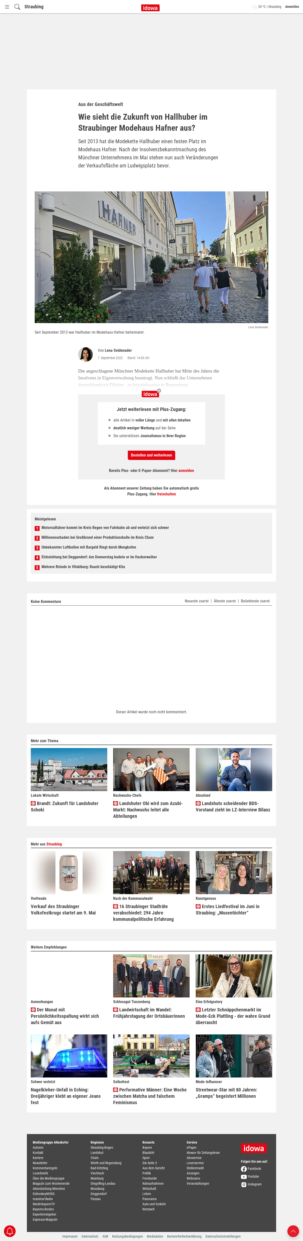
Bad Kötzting (99, 1168)
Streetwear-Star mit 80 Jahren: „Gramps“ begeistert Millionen (226, 1093)
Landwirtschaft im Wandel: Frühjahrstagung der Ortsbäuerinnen (149, 1013)
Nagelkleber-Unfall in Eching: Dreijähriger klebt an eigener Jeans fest (66, 1096)
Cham (95, 1158)
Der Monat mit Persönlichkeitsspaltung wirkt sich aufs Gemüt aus (65, 1016)
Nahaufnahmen (153, 1183)
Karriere (38, 1158)
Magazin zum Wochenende (51, 1183)
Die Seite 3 (149, 1163)
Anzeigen (193, 1173)
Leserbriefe (40, 1173)
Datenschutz (90, 1236)
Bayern (147, 1147)
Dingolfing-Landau (103, 1183)
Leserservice (195, 1163)
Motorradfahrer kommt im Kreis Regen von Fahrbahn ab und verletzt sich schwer (105, 527)
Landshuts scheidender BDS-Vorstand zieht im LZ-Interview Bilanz (233, 806)
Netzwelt (148, 1209)
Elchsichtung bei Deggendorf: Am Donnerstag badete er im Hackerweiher (99, 557)
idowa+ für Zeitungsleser (203, 1153)
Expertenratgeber (44, 1214)
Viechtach (97, 1173)
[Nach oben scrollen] (293, 1231)
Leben (146, 1194)
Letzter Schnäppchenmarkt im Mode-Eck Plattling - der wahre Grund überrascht (233, 1016)
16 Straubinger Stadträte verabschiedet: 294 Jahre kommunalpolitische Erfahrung (143, 912)
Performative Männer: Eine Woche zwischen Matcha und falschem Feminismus (150, 1096)
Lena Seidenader (118, 350)
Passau (96, 1199)
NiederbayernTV (44, 1204)
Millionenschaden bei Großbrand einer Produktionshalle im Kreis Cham (98, 537)
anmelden (186, 470)
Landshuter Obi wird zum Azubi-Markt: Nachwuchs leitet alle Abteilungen (148, 809)
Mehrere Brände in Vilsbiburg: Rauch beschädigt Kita (83, 566)
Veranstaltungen (198, 1183)
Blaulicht (148, 1153)
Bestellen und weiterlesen (151, 455)
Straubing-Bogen (102, 1147)
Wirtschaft (149, 1189)
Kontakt (38, 1153)
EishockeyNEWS (43, 1194)
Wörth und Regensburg (106, 1163)
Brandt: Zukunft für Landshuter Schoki (64, 806)
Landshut (97, 1153)
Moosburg (97, 1189)
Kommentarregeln (45, 1168)
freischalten (166, 494)
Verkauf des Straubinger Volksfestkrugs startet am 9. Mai (63, 909)
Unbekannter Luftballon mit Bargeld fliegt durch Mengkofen (89, 547)
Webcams (193, 1178)
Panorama (149, 1199)
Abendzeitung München (49, 1189)
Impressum (70, 1236)
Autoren (38, 1147)
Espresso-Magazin (45, 1219)
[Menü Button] (7, 6)
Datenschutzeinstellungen (223, 1236)
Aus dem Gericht (153, 1168)
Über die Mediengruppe (49, 1178)
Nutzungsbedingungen (127, 1236)
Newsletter (40, 1163)
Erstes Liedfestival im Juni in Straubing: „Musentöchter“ (228, 909)
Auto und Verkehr (154, 1204)
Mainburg (97, 1178)
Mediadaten (155, 1236)
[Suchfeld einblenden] (17, 6)
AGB (105, 1236)
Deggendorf (99, 1194)
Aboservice (194, 1158)
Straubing (33, 7)
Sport (146, 1158)
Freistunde (149, 1178)
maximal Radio (43, 1199)
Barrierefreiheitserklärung (184, 1236)
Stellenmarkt (195, 1168)
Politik (146, 1173)
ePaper (191, 1147)
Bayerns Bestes (43, 1209)
